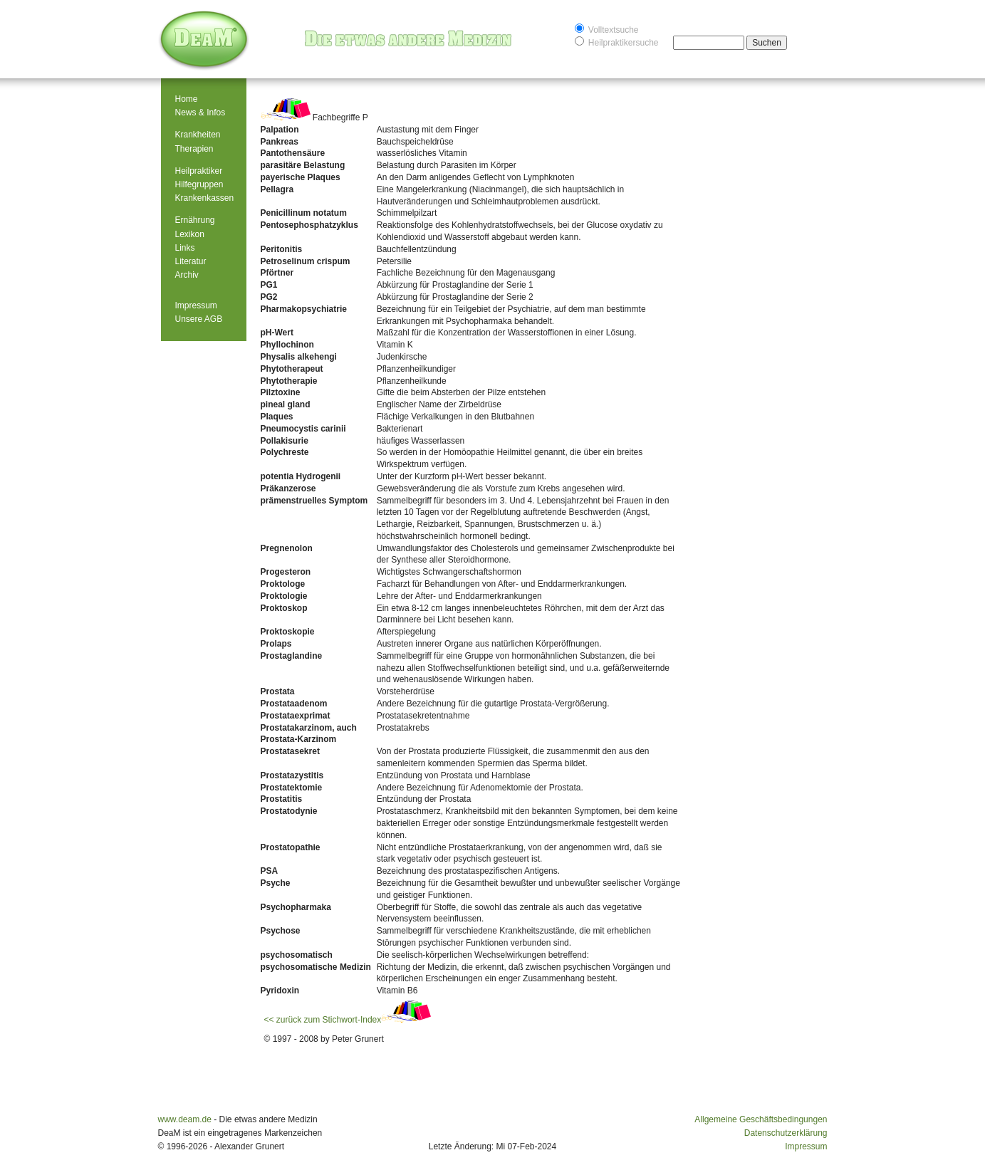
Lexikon (189, 234)
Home (186, 99)
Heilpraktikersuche (617, 41)
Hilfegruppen (199, 184)
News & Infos (200, 112)
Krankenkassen (204, 198)
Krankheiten (198, 135)
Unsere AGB (199, 319)
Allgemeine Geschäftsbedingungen (760, 1119)
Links (185, 248)
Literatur (191, 261)
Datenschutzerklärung (786, 1133)
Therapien (194, 149)
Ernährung (195, 220)
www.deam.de (185, 1119)
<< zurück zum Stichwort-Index (348, 1020)
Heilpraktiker (199, 171)
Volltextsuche (607, 28)
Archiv (187, 275)
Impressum (196, 305)
